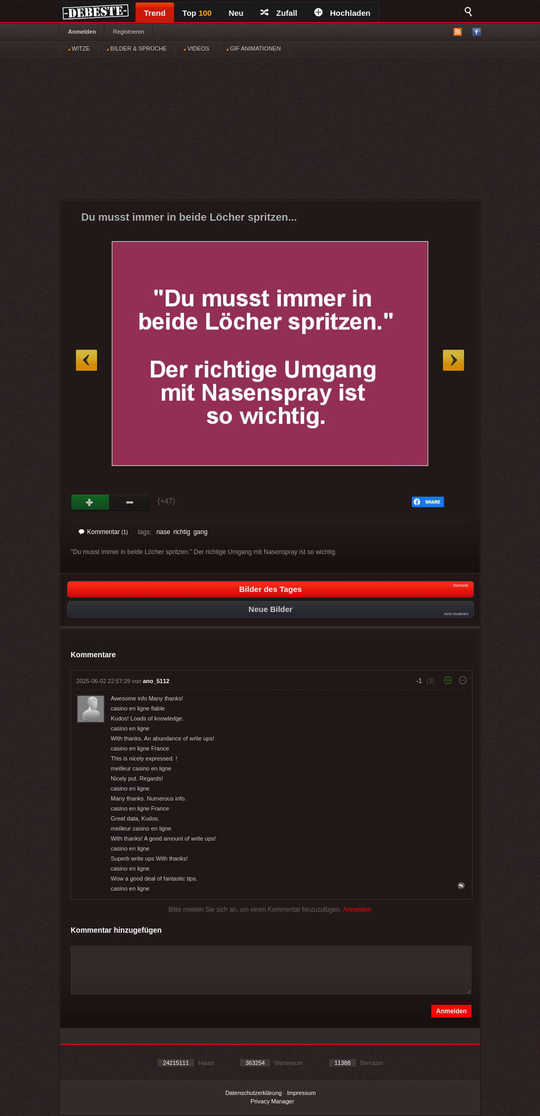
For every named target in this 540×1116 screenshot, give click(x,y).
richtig (181, 532)
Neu (235, 12)
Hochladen (342, 12)
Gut (90, 502)
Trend (155, 12)
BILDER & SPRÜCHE (137, 48)
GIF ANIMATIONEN (253, 48)
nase (163, 532)
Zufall (279, 12)
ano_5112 (156, 681)
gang (201, 532)
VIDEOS (196, 48)
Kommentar (103, 532)
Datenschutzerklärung (253, 1093)
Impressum (301, 1093)
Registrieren (128, 31)
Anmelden (82, 31)
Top (197, 12)
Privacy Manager (272, 1101)
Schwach (130, 502)
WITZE (79, 48)
